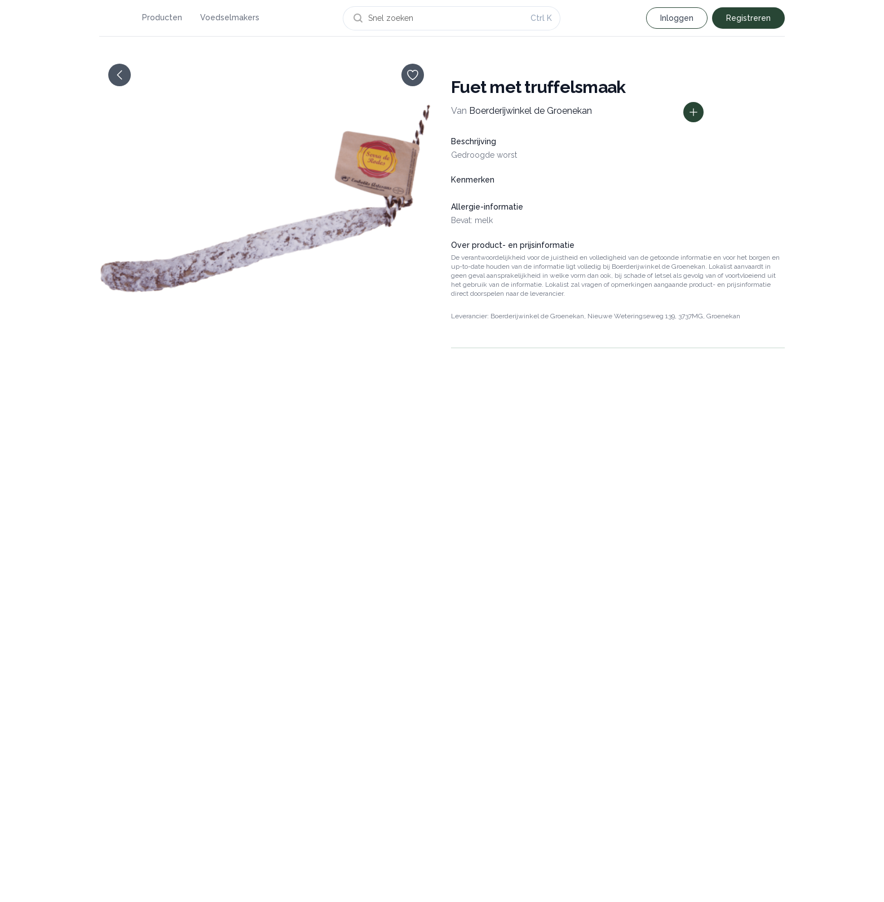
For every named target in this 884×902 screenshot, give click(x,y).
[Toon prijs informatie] (693, 112)
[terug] (119, 75)
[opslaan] (412, 75)
